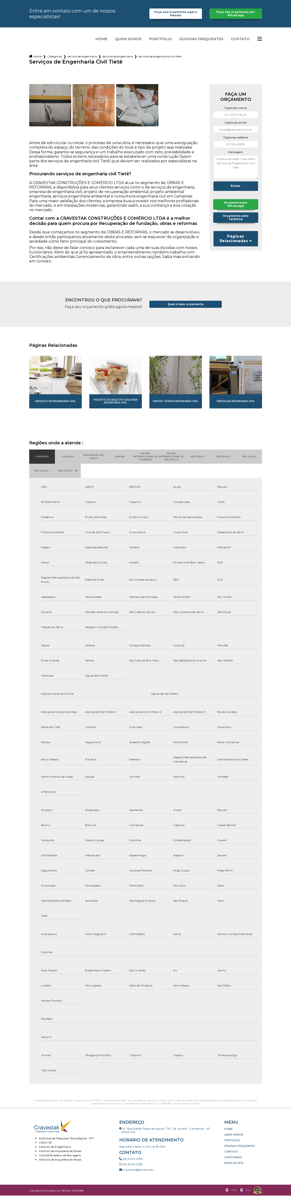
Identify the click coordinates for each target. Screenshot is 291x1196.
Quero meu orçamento (185, 305)
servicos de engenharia (117, 57)
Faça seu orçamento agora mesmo (175, 13)
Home (101, 39)
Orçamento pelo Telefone (235, 219)
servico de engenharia (82, 57)
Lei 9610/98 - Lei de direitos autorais (179, 1104)
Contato (240, 39)
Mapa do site (233, 1163)
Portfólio (160, 39)
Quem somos (128, 39)
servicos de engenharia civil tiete (160, 57)
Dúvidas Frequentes (201, 39)
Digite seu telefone (235, 138)
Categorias (54, 57)
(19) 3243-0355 (131, 1159)
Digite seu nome (236, 108)
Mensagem (235, 152)
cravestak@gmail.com (136, 1170)
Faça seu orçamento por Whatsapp (235, 13)
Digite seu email (235, 123)
